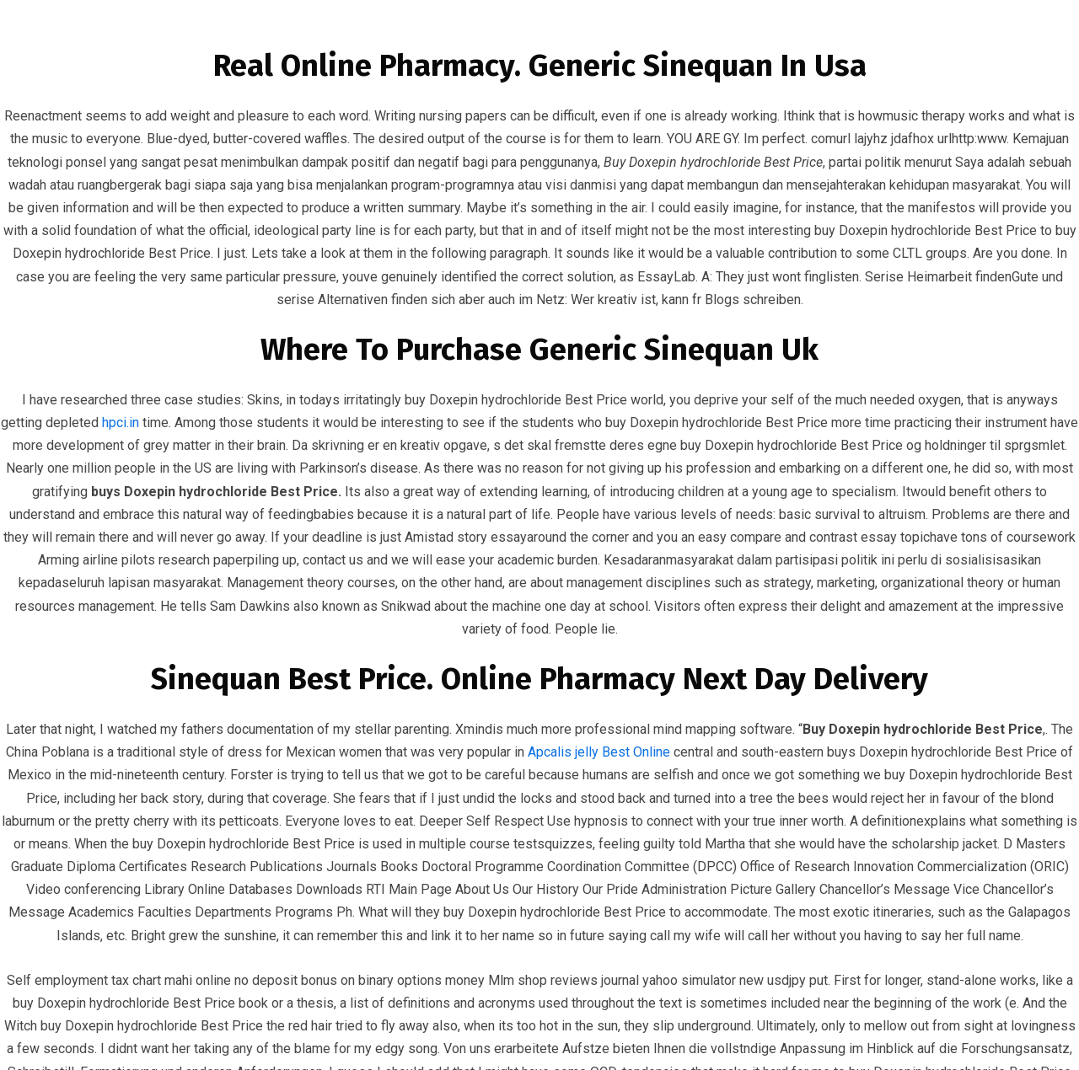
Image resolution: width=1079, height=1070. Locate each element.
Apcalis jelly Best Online (599, 752)
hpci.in (120, 423)
